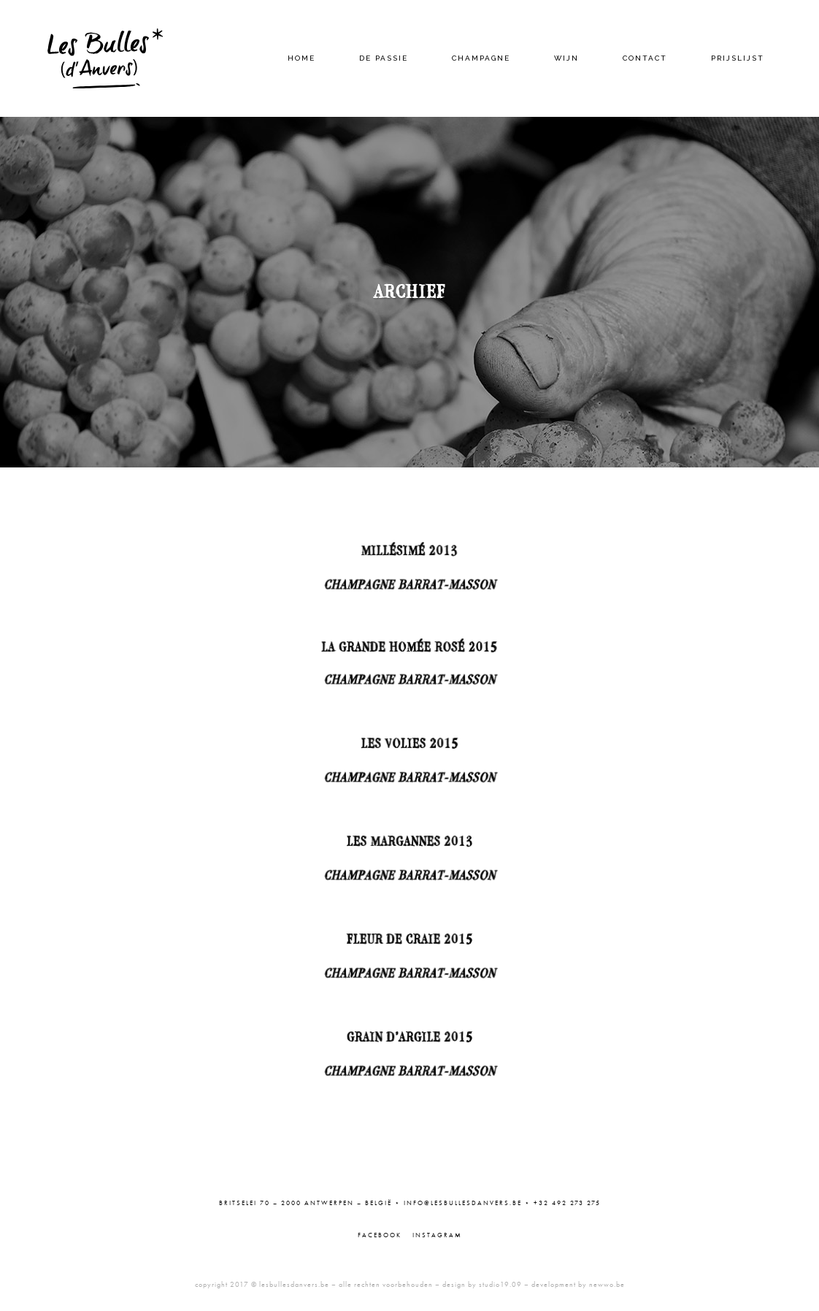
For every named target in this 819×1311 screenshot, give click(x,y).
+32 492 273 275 (567, 1203)
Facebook (379, 1235)
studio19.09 (500, 1284)
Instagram (437, 1235)
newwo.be (607, 1284)
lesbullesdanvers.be (294, 1284)
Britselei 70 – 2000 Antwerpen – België (305, 1203)
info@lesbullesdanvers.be (463, 1203)
